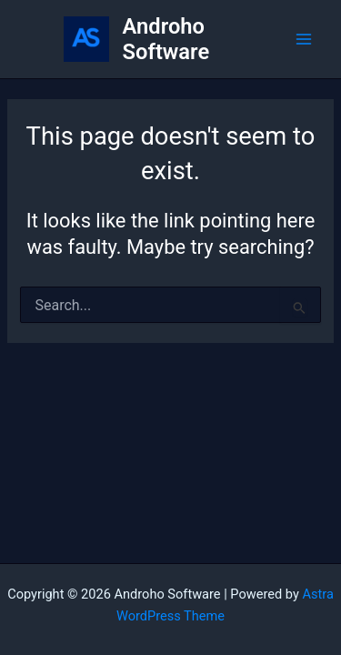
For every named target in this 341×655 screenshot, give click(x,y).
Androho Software (166, 39)
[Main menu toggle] (304, 39)
